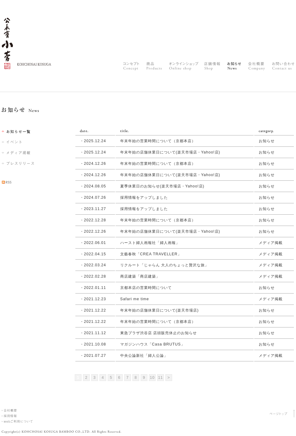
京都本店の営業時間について (146, 288)
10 (152, 377)
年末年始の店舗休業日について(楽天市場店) (159, 310)
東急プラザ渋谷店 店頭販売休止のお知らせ (158, 333)
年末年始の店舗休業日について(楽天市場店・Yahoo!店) (170, 152)
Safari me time (134, 299)
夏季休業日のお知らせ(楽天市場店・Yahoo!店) (162, 186)
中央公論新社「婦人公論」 (144, 355)
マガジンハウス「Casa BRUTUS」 (152, 344)
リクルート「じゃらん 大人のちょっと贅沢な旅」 (164, 265)
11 (160, 377)
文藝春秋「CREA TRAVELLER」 (151, 254)
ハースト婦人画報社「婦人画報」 (150, 243)
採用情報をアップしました (144, 197)
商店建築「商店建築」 (140, 276)
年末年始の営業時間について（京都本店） (158, 141)
